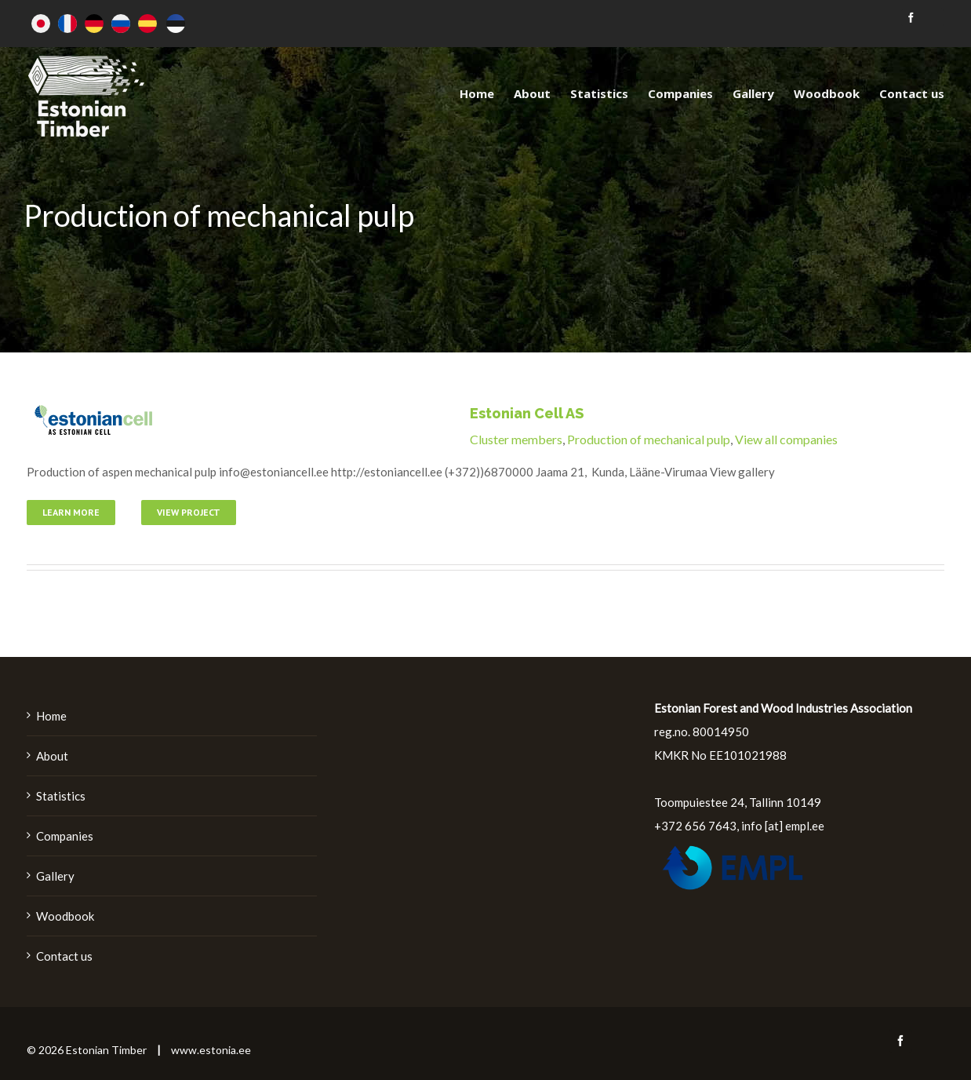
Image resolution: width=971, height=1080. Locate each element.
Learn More (71, 512)
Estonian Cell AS (527, 413)
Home (51, 716)
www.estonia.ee (211, 1049)
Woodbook (65, 916)
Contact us (64, 956)
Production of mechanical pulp (648, 439)
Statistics (60, 796)
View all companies (786, 439)
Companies (64, 836)
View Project (188, 512)
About (52, 756)
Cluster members (516, 439)
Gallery (55, 876)
